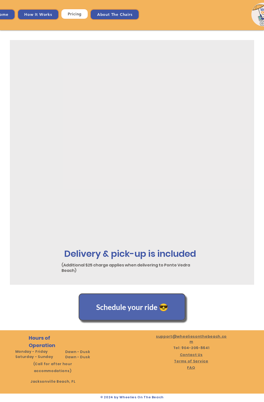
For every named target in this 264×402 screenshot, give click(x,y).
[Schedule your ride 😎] (132, 307)
